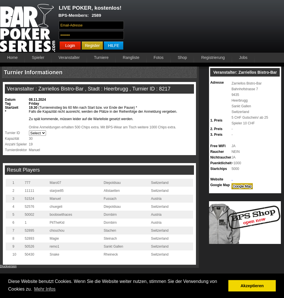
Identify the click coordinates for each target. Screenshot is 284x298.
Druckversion (8, 266)
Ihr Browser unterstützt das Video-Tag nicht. (205, 27)
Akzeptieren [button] (252, 285)
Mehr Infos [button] (45, 289)
